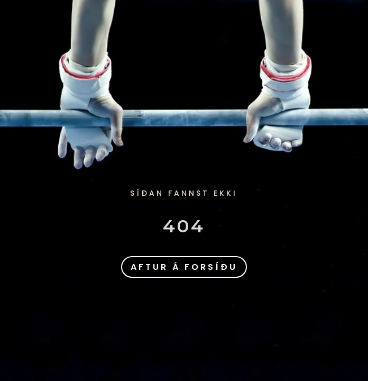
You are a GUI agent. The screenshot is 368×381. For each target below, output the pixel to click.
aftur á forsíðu (184, 267)
